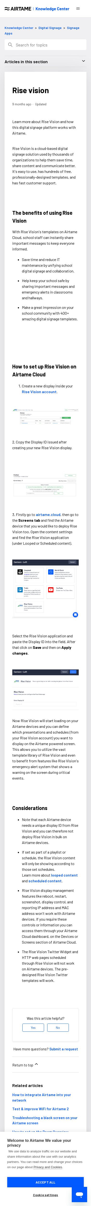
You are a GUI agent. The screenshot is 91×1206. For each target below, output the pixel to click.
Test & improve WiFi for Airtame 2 (40, 1109)
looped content (64, 875)
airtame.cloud (48, 514)
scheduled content (45, 880)
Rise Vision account (39, 391)
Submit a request (63, 1049)
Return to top (25, 1064)
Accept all (46, 1182)
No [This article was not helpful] (58, 1027)
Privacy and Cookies (47, 1167)
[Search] (45, 44)
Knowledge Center (19, 28)
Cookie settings (45, 1195)
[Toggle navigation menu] (77, 8)
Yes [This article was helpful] (33, 1027)
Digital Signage (50, 28)
